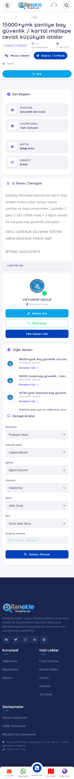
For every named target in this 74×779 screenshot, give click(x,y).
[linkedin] (35, 640)
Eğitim (9, 462)
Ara (37, 73)
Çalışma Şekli (14, 444)
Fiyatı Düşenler (49, 661)
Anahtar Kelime (15, 533)
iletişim (44, 677)
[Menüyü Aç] (7, 5)
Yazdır (8, 63)
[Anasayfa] (31, 5)
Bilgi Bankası (10, 669)
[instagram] (25, 640)
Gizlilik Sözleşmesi (14, 726)
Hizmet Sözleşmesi (14, 717)
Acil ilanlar (45, 694)
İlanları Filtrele (37, 554)
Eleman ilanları (48, 669)
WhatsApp (37, 323)
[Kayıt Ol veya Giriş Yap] (54, 5)
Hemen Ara (37, 313)
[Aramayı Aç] (66, 5)
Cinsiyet (11, 480)
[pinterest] (44, 640)
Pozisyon (11, 426)
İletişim (7, 677)
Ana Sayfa (8, 17)
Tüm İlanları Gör (37, 333)
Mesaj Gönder (17, 55)
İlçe (8, 515)
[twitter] (16, 640)
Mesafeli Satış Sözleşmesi (19, 734)
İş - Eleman (24, 17)
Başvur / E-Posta (50, 55)
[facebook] (6, 640)
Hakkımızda (9, 661)
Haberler (45, 686)
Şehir (9, 498)
